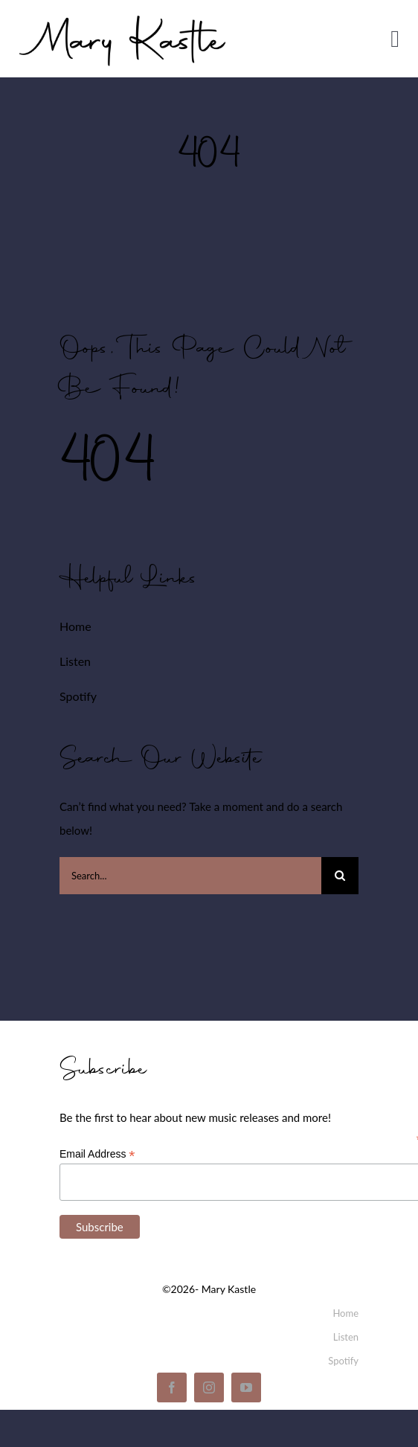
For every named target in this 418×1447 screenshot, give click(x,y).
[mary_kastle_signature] (122, 12)
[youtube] (246, 1387)
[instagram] (209, 1387)
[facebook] (172, 1387)
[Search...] (190, 875)
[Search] (339, 875)
